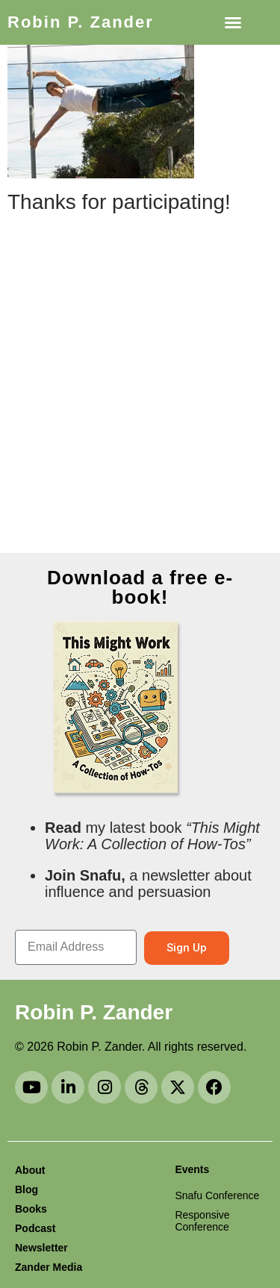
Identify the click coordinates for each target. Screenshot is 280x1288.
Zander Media (48, 1267)
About (30, 1170)
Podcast (35, 1228)
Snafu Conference (217, 1195)
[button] (233, 22)
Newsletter (41, 1248)
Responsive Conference (202, 1221)
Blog (26, 1189)
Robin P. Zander (80, 22)
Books (31, 1209)
